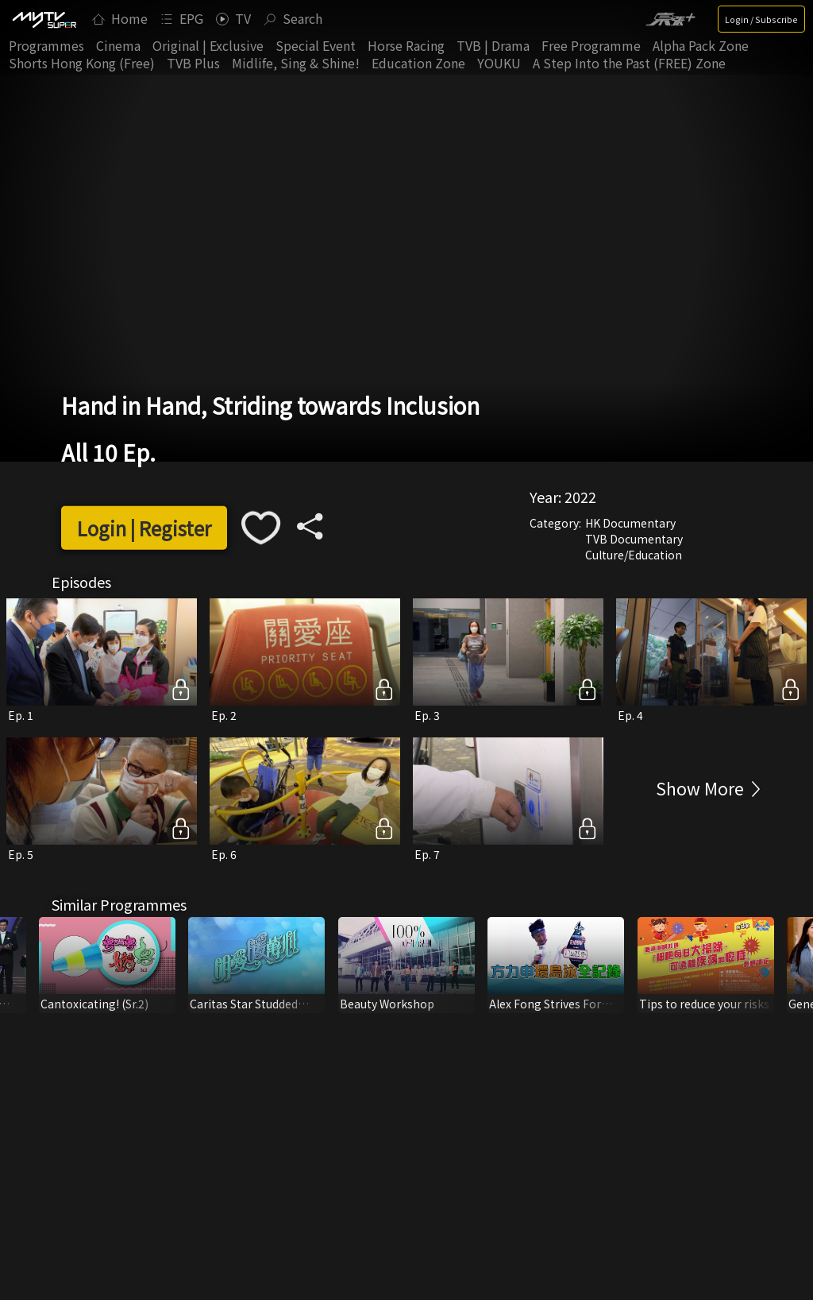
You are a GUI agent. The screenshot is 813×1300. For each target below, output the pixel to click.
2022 (580, 496)
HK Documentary (630, 523)
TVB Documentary (634, 539)
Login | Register (144, 528)
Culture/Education (633, 555)
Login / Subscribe (761, 19)
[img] (43, 19)
